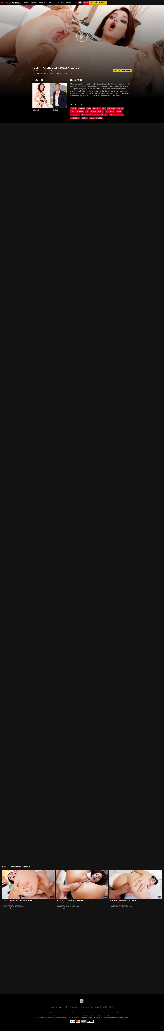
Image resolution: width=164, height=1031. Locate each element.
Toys (86, 111)
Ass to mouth (110, 111)
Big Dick (100, 111)
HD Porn (84, 118)
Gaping (91, 118)
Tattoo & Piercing (101, 115)
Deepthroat (111, 108)
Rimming (120, 115)
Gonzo (73, 111)
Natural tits (96, 108)
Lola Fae (36, 110)
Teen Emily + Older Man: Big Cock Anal (123, 901)
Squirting (120, 108)
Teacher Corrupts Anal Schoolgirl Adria (17, 901)
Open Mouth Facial (88, 115)
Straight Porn (75, 118)
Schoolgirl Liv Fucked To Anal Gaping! (69, 901)
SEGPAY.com (97, 1017)
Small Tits (99, 118)
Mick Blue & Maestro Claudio (12, 905)
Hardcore (81, 108)
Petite (89, 108)
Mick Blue (54, 110)
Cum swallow (75, 115)
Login (86, 2)
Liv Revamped (67, 903)
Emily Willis (119, 903)
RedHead (80, 111)
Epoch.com (45, 1017)
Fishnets (112, 115)
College (118, 111)
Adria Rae (11, 903)
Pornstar (73, 108)
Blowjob (93, 111)
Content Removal (123, 1017)
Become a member (98, 2)
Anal (103, 108)
